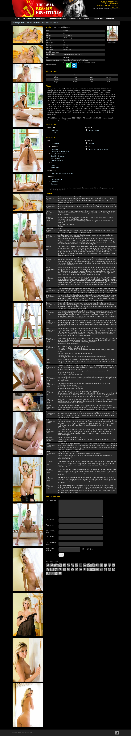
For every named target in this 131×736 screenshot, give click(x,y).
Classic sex (54, 130)
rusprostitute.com (115, 8)
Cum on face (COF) (57, 179)
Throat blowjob (55, 158)
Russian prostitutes (19, 23)
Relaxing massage (94, 130)
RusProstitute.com (27, 732)
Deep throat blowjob (57, 160)
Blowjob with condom (57, 156)
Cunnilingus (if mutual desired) (60, 151)
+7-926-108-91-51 (69, 62)
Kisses (53, 165)
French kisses (55, 167)
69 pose (53, 163)
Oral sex (53, 132)
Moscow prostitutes (33, 23)
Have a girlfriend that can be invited (62, 173)
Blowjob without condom (58, 154)
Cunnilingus (54, 149)
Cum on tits (54, 182)
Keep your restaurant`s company (98, 149)
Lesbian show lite (56, 143)
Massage (91, 143)
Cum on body (55, 184)
